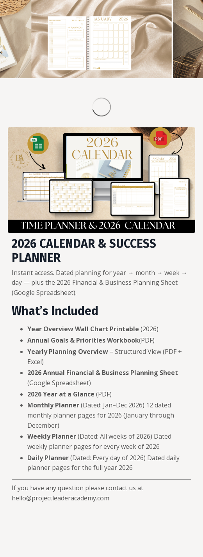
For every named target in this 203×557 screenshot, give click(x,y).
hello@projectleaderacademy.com (60, 498)
